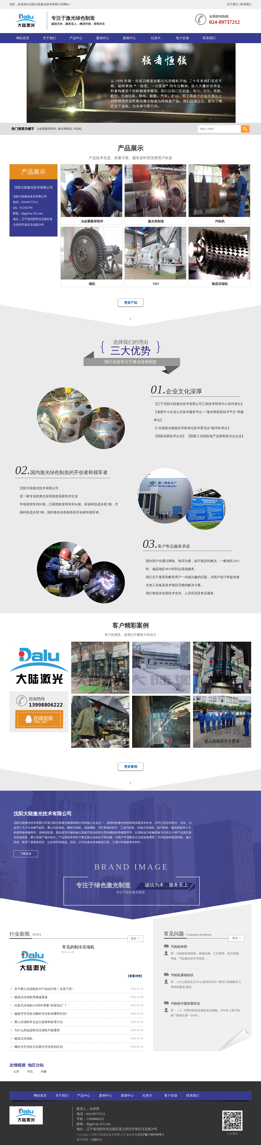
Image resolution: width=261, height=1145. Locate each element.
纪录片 (156, 38)
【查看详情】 (134, 976)
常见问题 (174, 933)
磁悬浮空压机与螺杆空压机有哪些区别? (40, 1013)
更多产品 (130, 302)
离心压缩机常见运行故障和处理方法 (38, 1022)
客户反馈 (182, 38)
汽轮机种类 (179, 946)
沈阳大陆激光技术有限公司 (33, 187)
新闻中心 (129, 38)
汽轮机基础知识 (182, 975)
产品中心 (76, 38)
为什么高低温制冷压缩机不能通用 (37, 1030)
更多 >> (135, 938)
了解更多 (25, 853)
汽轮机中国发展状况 (185, 1003)
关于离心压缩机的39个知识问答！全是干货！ (44, 989)
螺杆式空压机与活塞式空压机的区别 (38, 1046)
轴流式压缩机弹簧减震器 (31, 997)
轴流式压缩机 (23, 1038)
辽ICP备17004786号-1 (151, 1134)
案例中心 (102, 38)
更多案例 (130, 766)
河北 (30, 1071)
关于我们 (232, 4)
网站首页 (22, 38)
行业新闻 (25, 934)
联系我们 (246, 4)
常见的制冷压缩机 (78, 947)
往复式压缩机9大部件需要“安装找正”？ (40, 1005)
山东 (16, 1071)
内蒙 (44, 1071)
